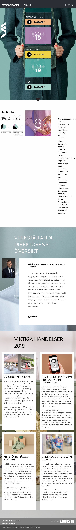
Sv (69, 5)
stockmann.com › (9, 523)
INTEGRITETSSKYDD (22, 528)
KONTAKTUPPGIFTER (8, 528)
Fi (65, 5)
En (73, 5)
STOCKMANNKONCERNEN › (11, 521)
